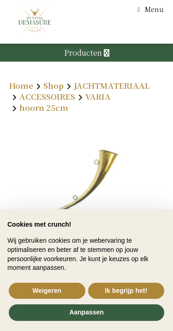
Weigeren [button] (46, 290)
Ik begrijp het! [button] (126, 290)
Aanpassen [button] (86, 312)
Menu (154, 9)
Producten (86, 52)
